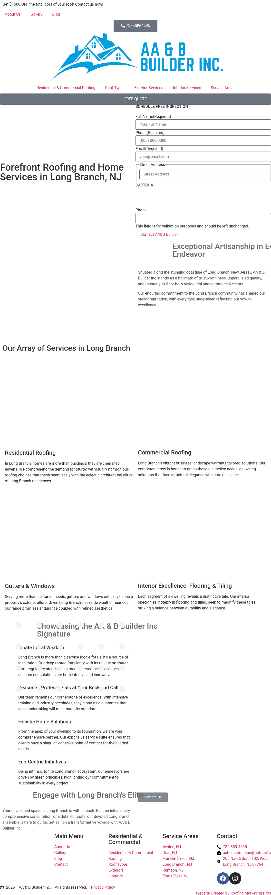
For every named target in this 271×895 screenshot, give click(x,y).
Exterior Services (148, 87)
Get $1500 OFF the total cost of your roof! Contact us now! (52, 4)
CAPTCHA (144, 185)
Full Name (153, 117)
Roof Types (115, 87)
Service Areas (222, 87)
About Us (13, 14)
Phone (150, 133)
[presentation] (173, 197)
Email (149, 149)
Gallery (36, 14)
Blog (56, 14)
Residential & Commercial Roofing (66, 87)
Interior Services (187, 87)
